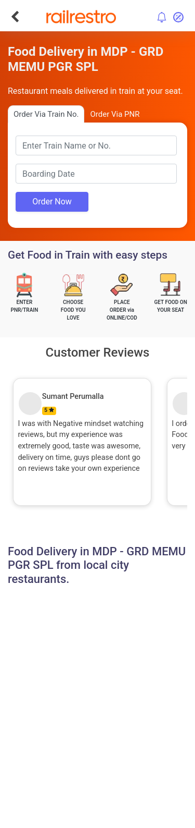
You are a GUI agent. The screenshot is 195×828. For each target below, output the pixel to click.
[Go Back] (15, 16)
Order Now (52, 201)
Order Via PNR (114, 114)
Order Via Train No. (46, 114)
